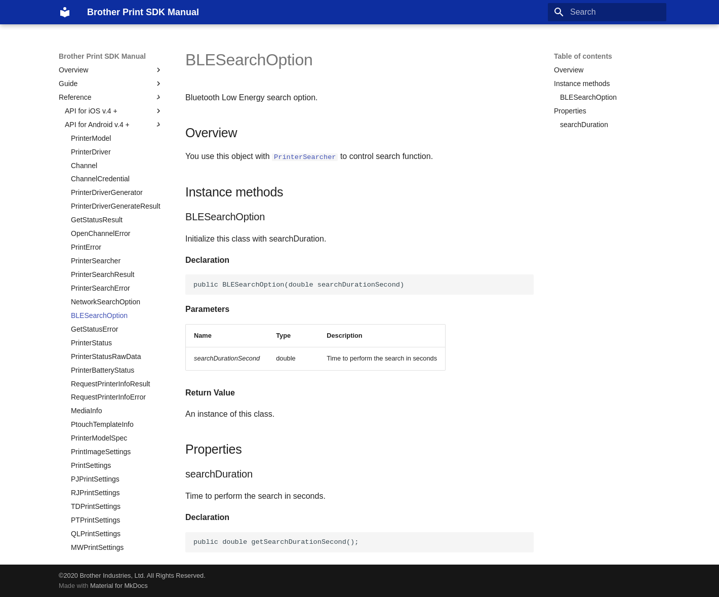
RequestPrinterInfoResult (110, 275)
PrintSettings (91, 356)
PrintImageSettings (101, 343)
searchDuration (584, 125)
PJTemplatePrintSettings (109, 479)
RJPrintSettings (95, 384)
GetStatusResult (97, 111)
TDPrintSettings (96, 397)
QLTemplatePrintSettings (110, 534)
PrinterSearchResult (102, 166)
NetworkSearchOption (105, 193)
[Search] (607, 12)
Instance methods (582, 83)
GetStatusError (94, 220)
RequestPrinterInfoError (108, 288)
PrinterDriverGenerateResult (116, 97)
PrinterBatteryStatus (102, 261)
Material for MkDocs (119, 585)
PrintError (86, 138)
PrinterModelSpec (99, 329)
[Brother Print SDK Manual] (65, 12)
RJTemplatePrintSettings (109, 493)
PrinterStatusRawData (106, 248)
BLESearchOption (99, 207)
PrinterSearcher (96, 152)
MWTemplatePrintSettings (111, 547)
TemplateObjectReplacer (109, 452)
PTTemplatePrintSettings (110, 520)
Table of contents (583, 56)
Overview (568, 70)
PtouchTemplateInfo (102, 315)
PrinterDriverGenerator (107, 83)
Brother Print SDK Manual (102, 56)
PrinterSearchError (100, 179)
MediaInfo (86, 302)
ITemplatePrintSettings (106, 466)
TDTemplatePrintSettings (110, 506)
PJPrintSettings (95, 370)
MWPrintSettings (97, 438)
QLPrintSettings (96, 425)
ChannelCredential (100, 70)
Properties (570, 111)
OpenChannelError (101, 125)
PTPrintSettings (95, 411)
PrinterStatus (91, 234)
